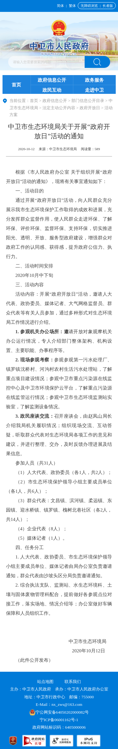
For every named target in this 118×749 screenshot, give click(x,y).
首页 (16, 84)
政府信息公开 (52, 80)
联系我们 (73, 681)
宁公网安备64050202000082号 (59, 712)
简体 (60, 6)
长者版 (108, 6)
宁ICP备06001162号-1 (59, 719)
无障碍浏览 (89, 6)
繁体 (72, 6)
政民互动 (51, 90)
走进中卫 (94, 90)
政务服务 (94, 80)
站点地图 (45, 681)
